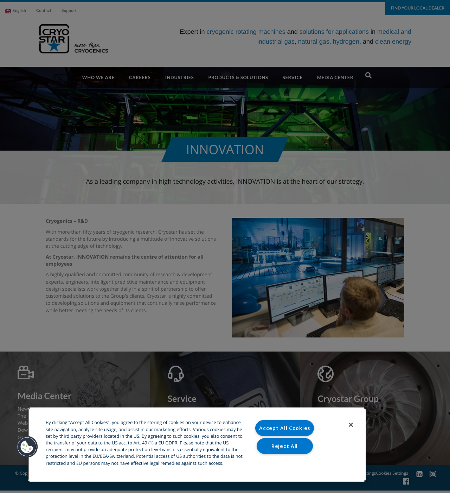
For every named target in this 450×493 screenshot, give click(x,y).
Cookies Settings (285, 463)
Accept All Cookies (284, 428)
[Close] (351, 424)
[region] (197, 444)
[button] (27, 447)
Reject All (284, 446)
